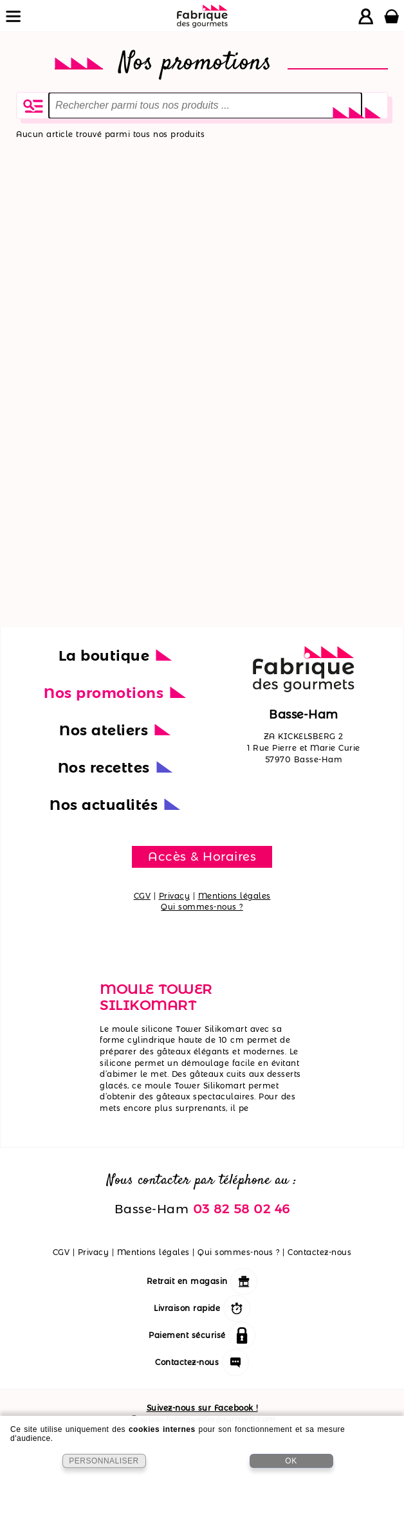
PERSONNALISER (104, 1460)
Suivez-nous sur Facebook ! (202, 1408)
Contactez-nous (319, 1252)
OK (291, 1460)
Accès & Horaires (202, 856)
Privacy (174, 896)
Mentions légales (234, 896)
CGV (142, 896)
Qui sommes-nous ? (202, 907)
